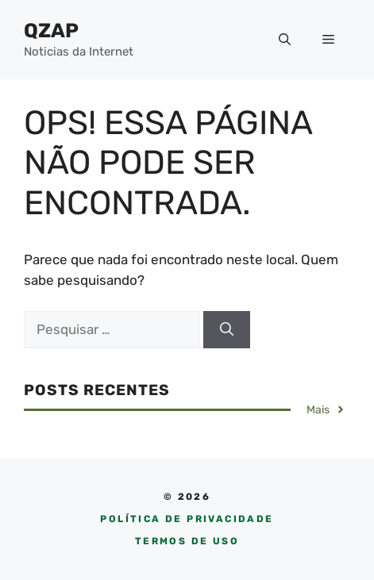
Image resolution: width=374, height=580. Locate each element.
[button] (285, 39)
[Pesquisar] (226, 330)
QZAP (51, 30)
